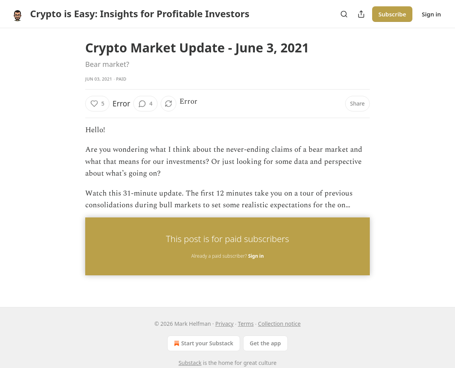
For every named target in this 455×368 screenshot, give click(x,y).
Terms (246, 323)
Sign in (431, 14)
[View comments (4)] (145, 103)
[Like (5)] (97, 103)
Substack (190, 362)
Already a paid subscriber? (227, 256)
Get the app (265, 343)
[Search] (344, 14)
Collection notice (279, 323)
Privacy (224, 323)
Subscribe (392, 14)
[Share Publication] (361, 14)
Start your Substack (202, 343)
